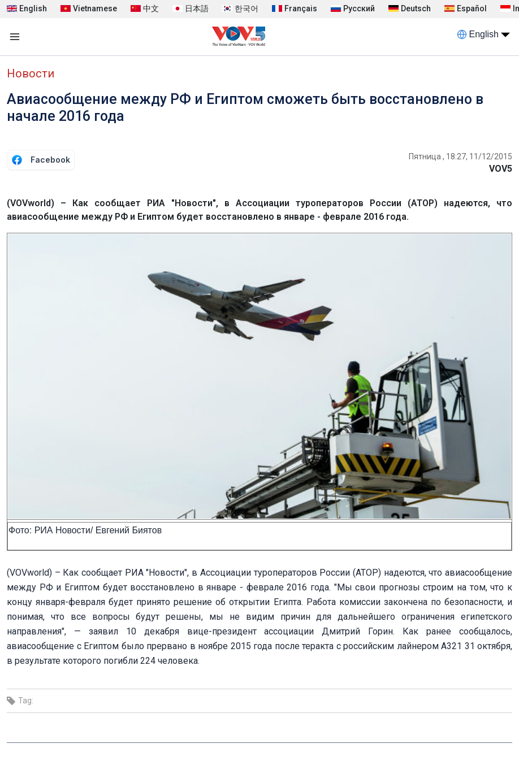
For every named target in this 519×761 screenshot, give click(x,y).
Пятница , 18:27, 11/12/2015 (460, 156)
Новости (30, 73)
